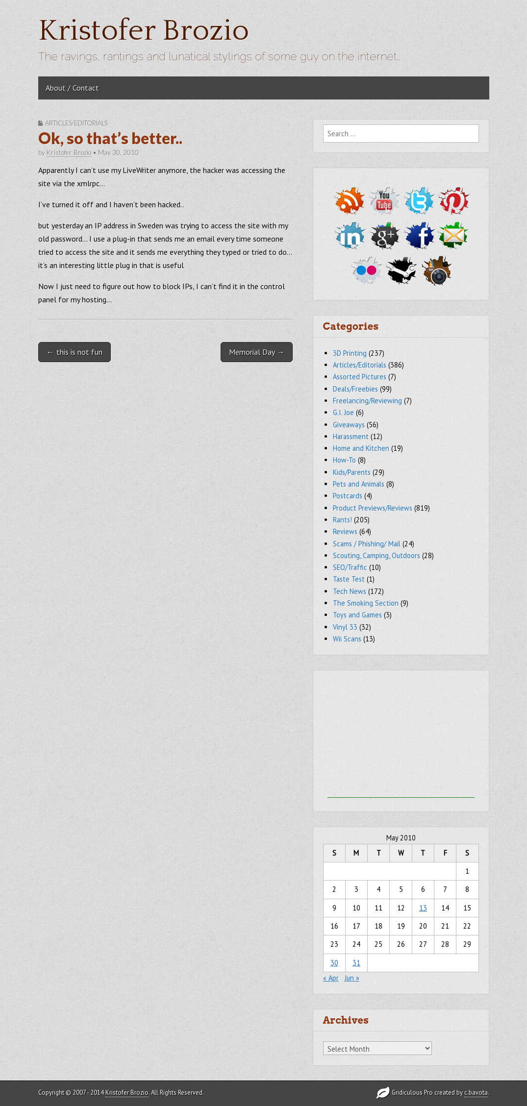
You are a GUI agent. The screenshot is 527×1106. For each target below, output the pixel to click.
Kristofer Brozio (143, 31)
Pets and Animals (358, 484)
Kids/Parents (352, 472)
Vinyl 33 (345, 627)
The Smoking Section (366, 603)
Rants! (342, 519)
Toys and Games (357, 614)
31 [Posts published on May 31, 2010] (356, 962)
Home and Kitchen (361, 448)
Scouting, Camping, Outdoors (376, 555)
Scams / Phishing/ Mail (367, 543)
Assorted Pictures (359, 376)
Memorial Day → (256, 352)
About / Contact (72, 88)
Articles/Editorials (76, 123)
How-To (344, 460)
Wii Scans (347, 638)
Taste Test (349, 579)
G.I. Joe (343, 412)
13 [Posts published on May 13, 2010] (423, 907)
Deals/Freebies (355, 388)
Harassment (351, 436)
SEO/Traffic (350, 567)
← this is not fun (74, 352)
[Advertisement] (401, 736)
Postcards (347, 495)
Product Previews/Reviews (372, 508)
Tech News (349, 591)
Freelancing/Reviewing (367, 400)
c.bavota (476, 1092)
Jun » (352, 978)
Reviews (345, 531)
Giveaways (349, 424)
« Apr (331, 978)
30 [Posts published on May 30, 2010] (334, 962)
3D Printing (350, 353)
